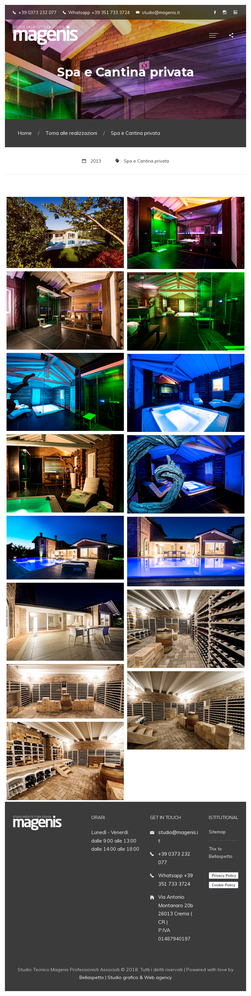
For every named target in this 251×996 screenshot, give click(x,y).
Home (25, 133)
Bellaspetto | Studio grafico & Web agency (125, 977)
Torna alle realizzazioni (71, 133)
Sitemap (217, 831)
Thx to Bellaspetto (220, 852)
